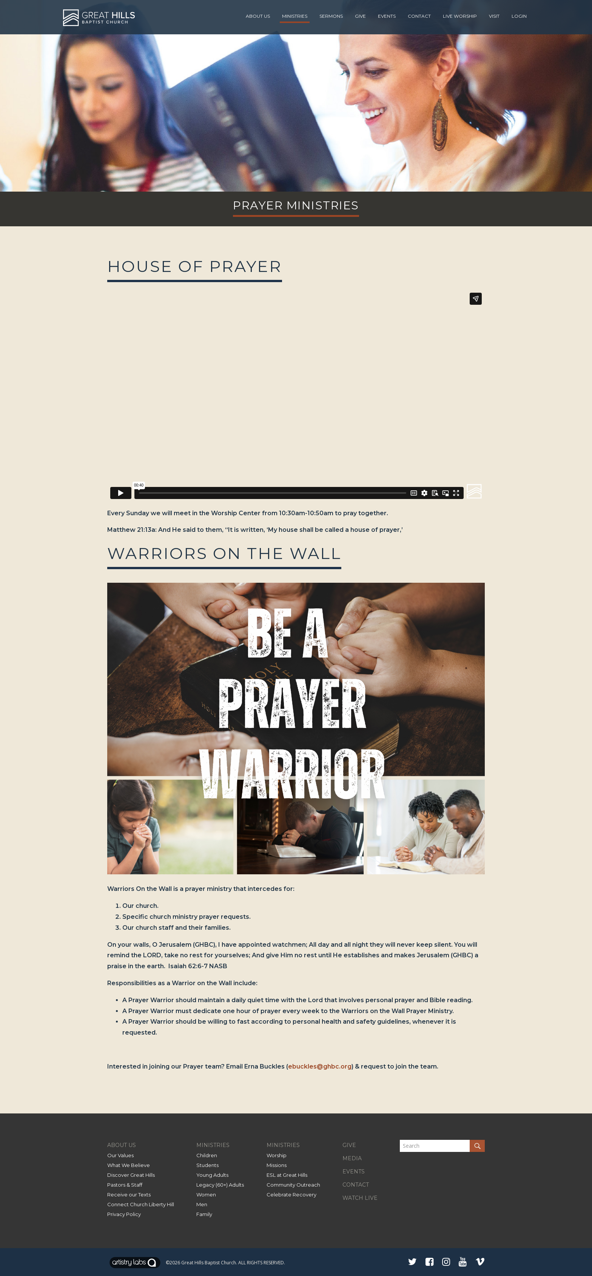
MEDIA (352, 1158)
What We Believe (128, 1165)
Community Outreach (293, 1185)
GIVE (349, 1145)
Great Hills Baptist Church (208, 1262)
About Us (258, 16)
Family (204, 1214)
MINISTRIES (213, 1145)
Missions (277, 1165)
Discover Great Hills (131, 1175)
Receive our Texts (129, 1195)
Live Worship (460, 16)
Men (201, 1204)
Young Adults (212, 1175)
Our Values (120, 1155)
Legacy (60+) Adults (220, 1185)
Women (206, 1195)
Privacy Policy (124, 1214)
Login (519, 16)
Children (206, 1155)
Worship (277, 1155)
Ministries (294, 16)
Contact (419, 16)
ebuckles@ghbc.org (320, 1066)
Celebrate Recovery (291, 1195)
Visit (494, 16)
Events (387, 16)
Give (360, 16)
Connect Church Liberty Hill (140, 1204)
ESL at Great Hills (287, 1175)
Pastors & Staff (124, 1185)
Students (207, 1165)
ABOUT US (121, 1145)
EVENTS (353, 1171)
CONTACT (355, 1184)
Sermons (331, 16)
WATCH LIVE (360, 1198)
